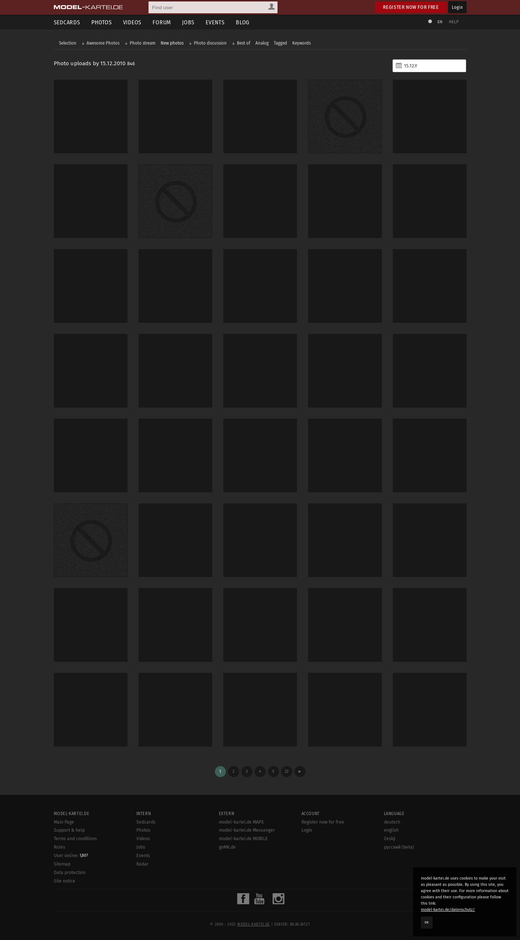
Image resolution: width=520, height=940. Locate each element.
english (391, 830)
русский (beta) (399, 847)
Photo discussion (210, 43)
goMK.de (227, 847)
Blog (242, 22)
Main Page (64, 822)
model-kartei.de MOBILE (243, 838)
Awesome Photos (103, 43)
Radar (142, 864)
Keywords (301, 43)
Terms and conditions (75, 838)
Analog (262, 43)
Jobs (188, 22)
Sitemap (62, 864)
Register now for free (411, 7)
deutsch (392, 822)
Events (215, 22)
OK (427, 922)
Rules (59, 847)
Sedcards (67, 22)
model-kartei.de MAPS (241, 822)
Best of (243, 43)
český (389, 838)
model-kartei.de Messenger (247, 830)
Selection (67, 43)
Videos (132, 22)
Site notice (64, 881)
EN (440, 22)
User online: (71, 855)
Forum (162, 22)
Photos (101, 22)
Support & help (69, 830)
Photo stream (143, 43)
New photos (172, 43)
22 (287, 771)
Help (454, 22)
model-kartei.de (253, 924)
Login (457, 7)
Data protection (69, 872)
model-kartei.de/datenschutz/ (448, 909)
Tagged (280, 43)
